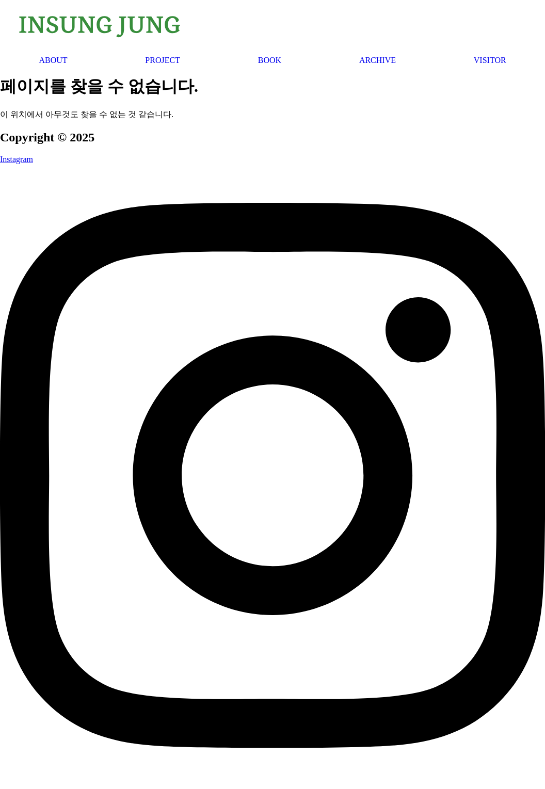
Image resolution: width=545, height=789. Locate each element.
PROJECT (162, 60)
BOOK (269, 60)
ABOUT (53, 60)
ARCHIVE (377, 60)
